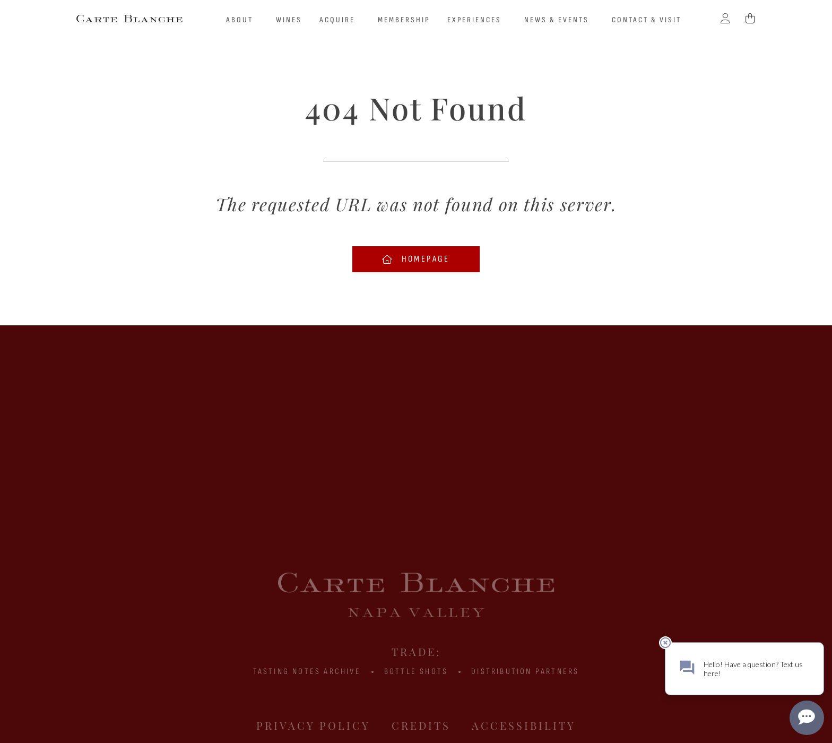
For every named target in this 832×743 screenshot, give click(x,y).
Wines (289, 20)
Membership (404, 20)
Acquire (339, 20)
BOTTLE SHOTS (416, 672)
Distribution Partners (525, 672)
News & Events (559, 20)
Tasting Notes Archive (307, 672)
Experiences (477, 20)
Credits (421, 725)
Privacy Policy (313, 725)
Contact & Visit (646, 20)
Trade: (416, 651)
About (242, 20)
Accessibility (524, 725)
